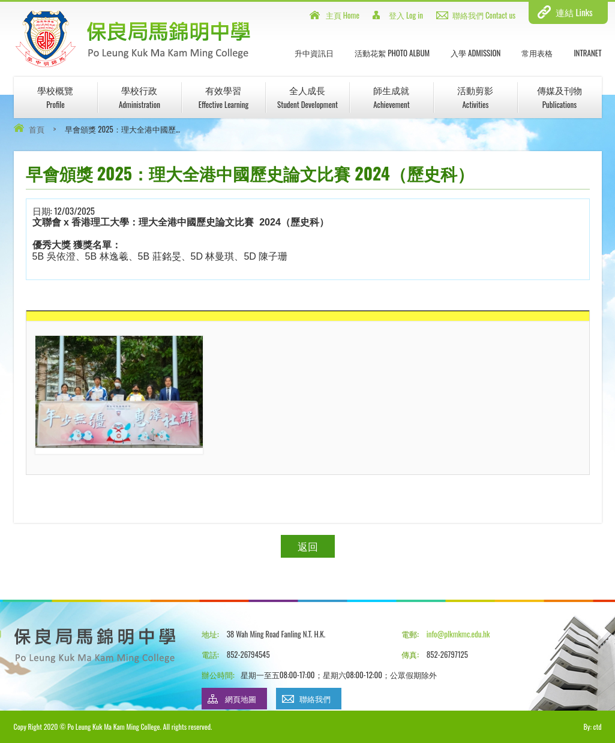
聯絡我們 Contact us (483, 15)
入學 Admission (475, 53)
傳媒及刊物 (559, 96)
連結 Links (574, 12)
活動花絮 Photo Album (392, 53)
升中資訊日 (314, 53)
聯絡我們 (315, 699)
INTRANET (587, 53)
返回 (308, 546)
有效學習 (224, 96)
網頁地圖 (240, 699)
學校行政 (139, 96)
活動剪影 (475, 96)
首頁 (36, 129)
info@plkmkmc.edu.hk (458, 634)
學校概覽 (55, 96)
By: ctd (592, 726)
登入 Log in (406, 15)
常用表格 (537, 53)
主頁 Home (342, 15)
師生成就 (391, 96)
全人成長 (307, 96)
